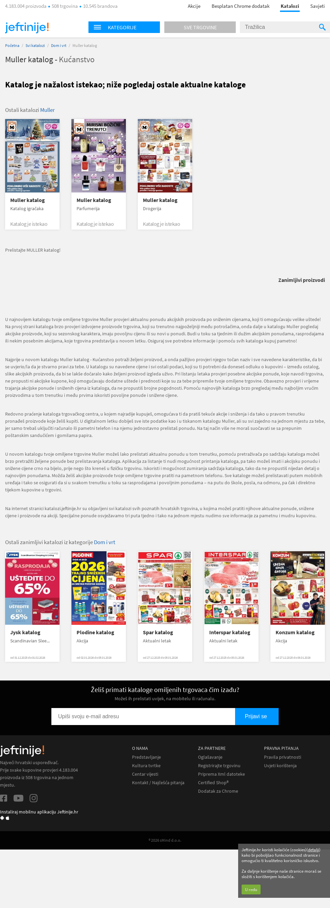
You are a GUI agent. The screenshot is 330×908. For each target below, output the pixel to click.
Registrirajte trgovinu (219, 766)
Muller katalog (27, 200)
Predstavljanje (146, 757)
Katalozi (290, 6)
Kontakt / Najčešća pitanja (158, 783)
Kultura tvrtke (146, 766)
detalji (313, 850)
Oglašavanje (210, 757)
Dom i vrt (58, 45)
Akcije (194, 6)
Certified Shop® (213, 783)
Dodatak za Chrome (218, 791)
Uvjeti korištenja (280, 766)
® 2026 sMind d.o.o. (165, 840)
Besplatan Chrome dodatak (240, 6)
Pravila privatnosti (282, 757)
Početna (12, 45)
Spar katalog (158, 632)
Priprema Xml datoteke (221, 774)
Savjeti (317, 6)
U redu (251, 889)
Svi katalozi (35, 45)
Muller (47, 110)
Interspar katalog (229, 632)
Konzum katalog (295, 632)
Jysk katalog (25, 632)
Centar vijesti (145, 774)
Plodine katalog (95, 632)
